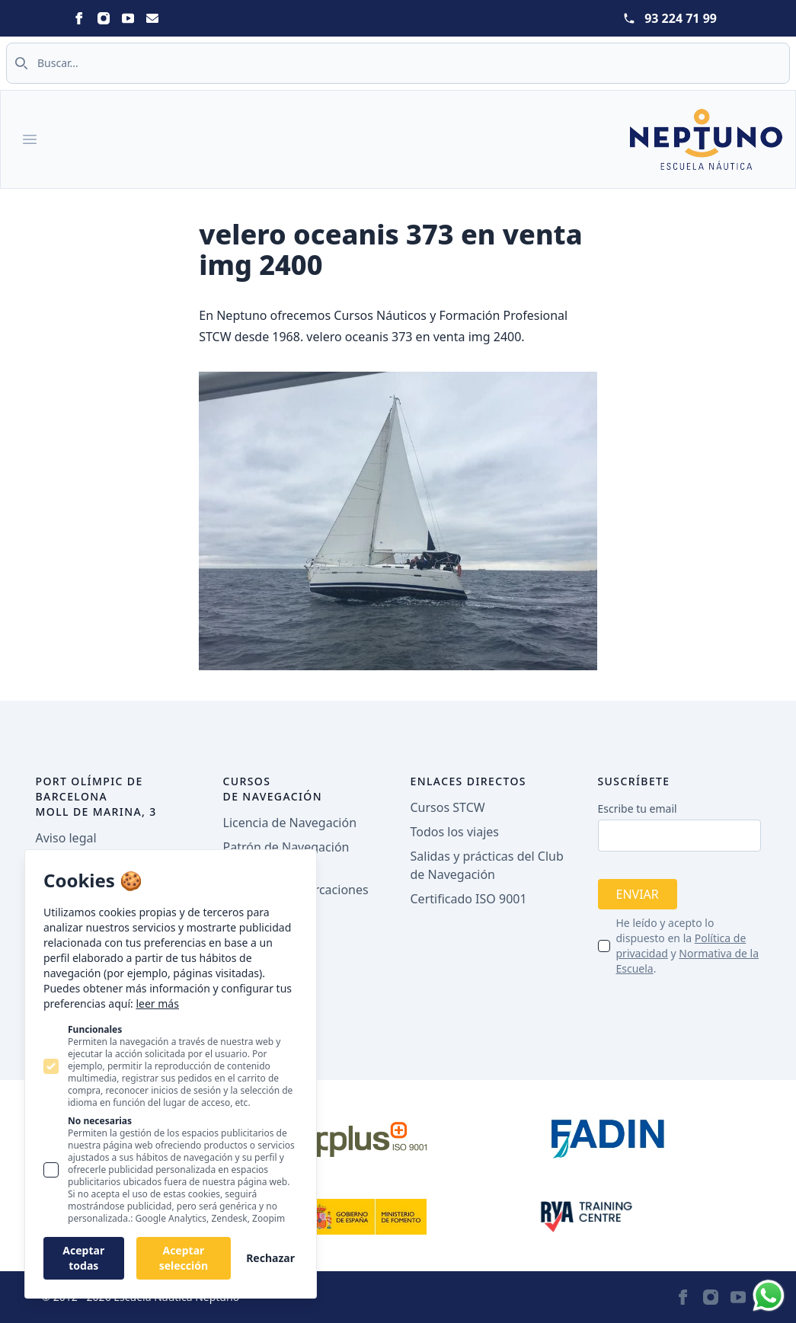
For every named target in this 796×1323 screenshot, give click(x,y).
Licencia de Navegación (290, 822)
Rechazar (270, 1258)
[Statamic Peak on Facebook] (79, 18)
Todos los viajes (455, 831)
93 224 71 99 (680, 18)
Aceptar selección (183, 1258)
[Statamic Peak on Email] (152, 18)
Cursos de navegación (273, 789)
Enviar (637, 894)
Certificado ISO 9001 (469, 898)
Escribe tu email (637, 808)
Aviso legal (66, 837)
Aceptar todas (83, 1258)
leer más (157, 1003)
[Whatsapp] (768, 1295)
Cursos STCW (448, 807)
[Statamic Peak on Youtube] (128, 18)
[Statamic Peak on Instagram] (104, 18)
